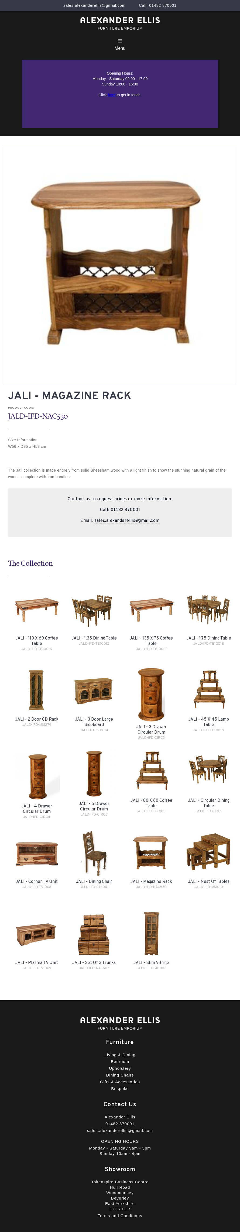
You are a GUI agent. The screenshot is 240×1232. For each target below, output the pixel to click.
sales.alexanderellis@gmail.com (127, 521)
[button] (120, 44)
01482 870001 (125, 510)
